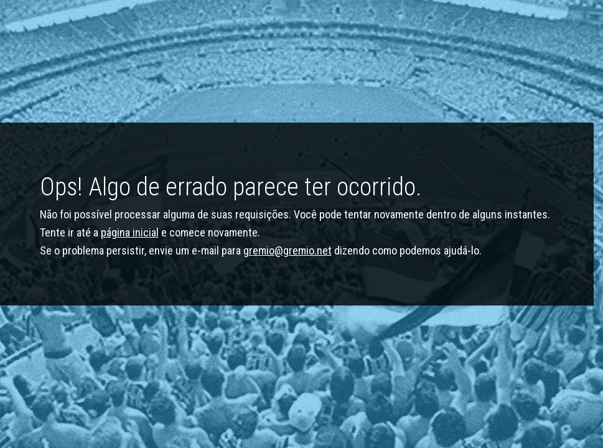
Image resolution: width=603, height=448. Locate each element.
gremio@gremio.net (287, 250)
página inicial (130, 232)
